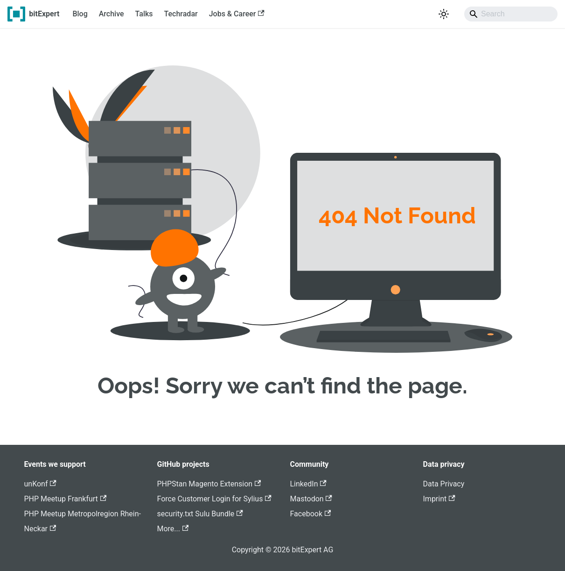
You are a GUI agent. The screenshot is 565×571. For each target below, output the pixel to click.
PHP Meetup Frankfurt (65, 498)
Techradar (181, 13)
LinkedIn (308, 483)
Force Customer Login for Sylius (214, 498)
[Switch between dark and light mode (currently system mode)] (443, 14)
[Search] (511, 14)
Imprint (439, 498)
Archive (111, 13)
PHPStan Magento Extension (209, 483)
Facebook (310, 513)
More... (173, 528)
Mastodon (311, 498)
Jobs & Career (237, 13)
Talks (144, 13)
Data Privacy (444, 483)
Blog (79, 13)
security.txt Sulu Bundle (200, 513)
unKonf (40, 483)
